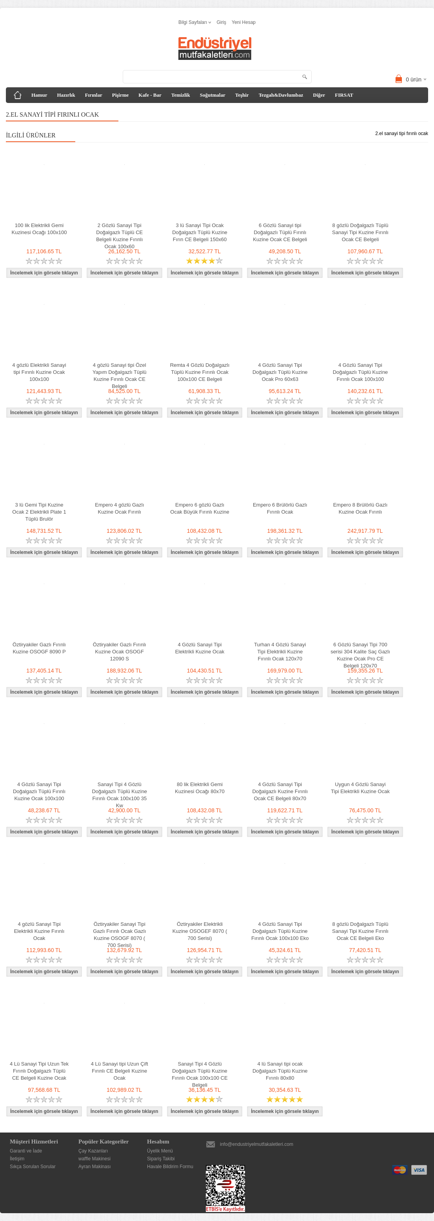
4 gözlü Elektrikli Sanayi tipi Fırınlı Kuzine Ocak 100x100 (39, 372)
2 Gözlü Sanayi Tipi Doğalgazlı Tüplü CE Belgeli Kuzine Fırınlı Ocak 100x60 (119, 235)
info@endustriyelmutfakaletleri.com (256, 1144)
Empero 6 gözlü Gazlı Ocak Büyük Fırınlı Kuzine (199, 508)
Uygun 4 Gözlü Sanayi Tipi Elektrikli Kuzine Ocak (360, 787)
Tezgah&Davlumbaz (281, 95)
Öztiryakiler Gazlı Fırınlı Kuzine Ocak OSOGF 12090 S (119, 652)
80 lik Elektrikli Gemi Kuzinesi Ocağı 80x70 (199, 787)
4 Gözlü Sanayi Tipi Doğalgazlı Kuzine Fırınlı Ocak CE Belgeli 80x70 (280, 791)
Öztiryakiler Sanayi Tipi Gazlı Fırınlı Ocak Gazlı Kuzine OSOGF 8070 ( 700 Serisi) (119, 934)
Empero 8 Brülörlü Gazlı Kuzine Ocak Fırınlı (360, 508)
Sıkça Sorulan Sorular (33, 1166)
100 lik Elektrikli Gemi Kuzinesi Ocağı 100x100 (39, 228)
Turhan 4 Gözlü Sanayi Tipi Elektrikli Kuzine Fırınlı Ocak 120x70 (280, 652)
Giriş (221, 22)
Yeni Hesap (244, 22)
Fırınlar (93, 95)
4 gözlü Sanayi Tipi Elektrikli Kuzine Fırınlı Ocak (39, 931)
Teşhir (242, 95)
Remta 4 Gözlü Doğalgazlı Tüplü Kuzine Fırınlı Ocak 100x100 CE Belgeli (200, 372)
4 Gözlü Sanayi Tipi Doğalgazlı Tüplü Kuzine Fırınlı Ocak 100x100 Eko (280, 931)
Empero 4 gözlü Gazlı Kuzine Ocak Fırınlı (119, 508)
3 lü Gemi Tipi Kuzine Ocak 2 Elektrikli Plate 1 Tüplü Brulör (39, 512)
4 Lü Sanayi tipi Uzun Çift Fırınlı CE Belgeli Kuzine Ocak (119, 1071)
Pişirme (120, 95)
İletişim (17, 1158)
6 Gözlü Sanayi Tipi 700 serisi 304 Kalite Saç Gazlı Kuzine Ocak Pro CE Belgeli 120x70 (360, 655)
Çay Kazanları (93, 1151)
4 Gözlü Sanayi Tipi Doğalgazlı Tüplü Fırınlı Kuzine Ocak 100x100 (39, 791)
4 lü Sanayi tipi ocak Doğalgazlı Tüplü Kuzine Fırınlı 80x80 (280, 1071)
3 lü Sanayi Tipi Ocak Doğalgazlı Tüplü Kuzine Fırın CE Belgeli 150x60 (199, 232)
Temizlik (180, 95)
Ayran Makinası (94, 1166)
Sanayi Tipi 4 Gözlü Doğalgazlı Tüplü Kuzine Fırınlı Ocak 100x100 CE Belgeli (199, 1074)
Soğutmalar (212, 95)
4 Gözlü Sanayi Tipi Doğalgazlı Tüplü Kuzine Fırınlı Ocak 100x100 (360, 372)
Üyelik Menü (160, 1151)
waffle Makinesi (94, 1158)
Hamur (39, 95)
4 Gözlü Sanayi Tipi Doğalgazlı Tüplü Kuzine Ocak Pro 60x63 (280, 372)
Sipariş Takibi (160, 1158)
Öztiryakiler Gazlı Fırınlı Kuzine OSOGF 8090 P (39, 648)
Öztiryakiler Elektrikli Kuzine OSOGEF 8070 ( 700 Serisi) (200, 931)
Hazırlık (66, 95)
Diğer (319, 95)
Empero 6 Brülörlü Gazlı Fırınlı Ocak (280, 508)
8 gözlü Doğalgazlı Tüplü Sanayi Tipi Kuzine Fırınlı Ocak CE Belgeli (360, 232)
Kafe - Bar (149, 95)
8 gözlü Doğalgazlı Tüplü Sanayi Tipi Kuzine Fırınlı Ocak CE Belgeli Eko (360, 931)
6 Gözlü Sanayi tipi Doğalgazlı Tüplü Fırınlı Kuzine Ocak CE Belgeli (280, 232)
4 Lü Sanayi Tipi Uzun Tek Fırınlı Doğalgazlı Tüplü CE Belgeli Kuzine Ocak (39, 1071)
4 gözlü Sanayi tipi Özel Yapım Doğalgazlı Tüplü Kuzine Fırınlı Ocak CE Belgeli (120, 375)
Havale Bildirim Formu (170, 1166)
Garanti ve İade (26, 1151)
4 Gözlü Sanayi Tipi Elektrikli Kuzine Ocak (200, 648)
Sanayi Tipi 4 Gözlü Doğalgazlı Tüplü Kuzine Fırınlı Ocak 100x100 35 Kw (119, 794)
